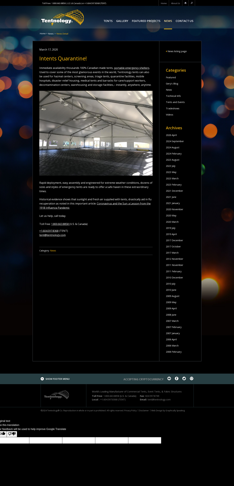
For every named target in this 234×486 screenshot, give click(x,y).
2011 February (174, 271)
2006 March (173, 345)
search (192, 3)
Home (43, 33)
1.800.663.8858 (58, 3)
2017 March (173, 252)
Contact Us (184, 21)
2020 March (173, 222)
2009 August (173, 296)
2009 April (172, 308)
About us (175, 3)
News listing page (178, 51)
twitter (184, 378)
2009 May (172, 302)
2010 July (171, 283)
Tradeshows (173, 108)
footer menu (58, 378)
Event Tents (154, 391)
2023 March (173, 178)
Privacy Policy (130, 410)
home (164, 3)
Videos (170, 114)
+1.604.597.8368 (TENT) (95, 3)
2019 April (172, 234)
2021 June (172, 197)
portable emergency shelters (131, 68)
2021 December (175, 190)
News (168, 21)
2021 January (174, 203)
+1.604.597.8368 (48, 231)
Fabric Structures (173, 391)
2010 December (175, 277)
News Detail (62, 33)
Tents (108, 21)
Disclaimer (144, 410)
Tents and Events (176, 102)
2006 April (172, 339)
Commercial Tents (136, 391)
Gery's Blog (173, 83)
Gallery (122, 21)
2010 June (172, 290)
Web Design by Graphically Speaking (168, 410)
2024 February (174, 153)
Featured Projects (146, 21)
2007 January (174, 333)
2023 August (173, 159)
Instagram (191, 378)
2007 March (173, 321)
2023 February (174, 184)
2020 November (175, 209)
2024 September (176, 141)
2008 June (172, 314)
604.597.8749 (152, 395)
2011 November (175, 265)
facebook (176, 378)
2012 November (175, 259)
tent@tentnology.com (52, 235)
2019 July (171, 228)
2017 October (174, 246)
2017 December (175, 240)
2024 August (173, 147)
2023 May (172, 172)
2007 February (174, 327)
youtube (169, 378)
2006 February (174, 351)
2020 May (172, 215)
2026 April (172, 135)
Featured (171, 77)
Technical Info (174, 96)
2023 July (171, 166)
